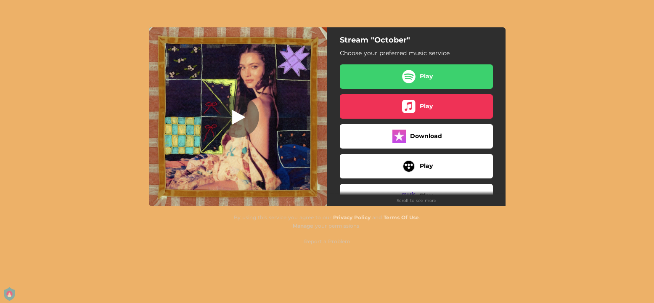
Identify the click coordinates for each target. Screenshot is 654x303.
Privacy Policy (352, 217)
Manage (303, 226)
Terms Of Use (401, 217)
